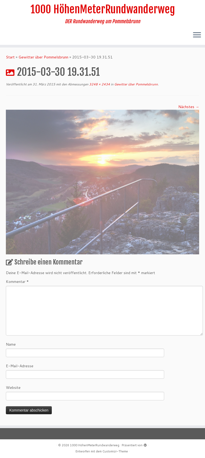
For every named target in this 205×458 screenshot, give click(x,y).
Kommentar (17, 281)
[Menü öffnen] (197, 35)
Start (10, 57)
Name (11, 344)
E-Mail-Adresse (19, 366)
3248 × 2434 (99, 84)
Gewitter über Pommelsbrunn (43, 57)
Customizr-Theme (115, 451)
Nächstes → (188, 106)
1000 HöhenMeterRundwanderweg (102, 9)
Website (13, 387)
